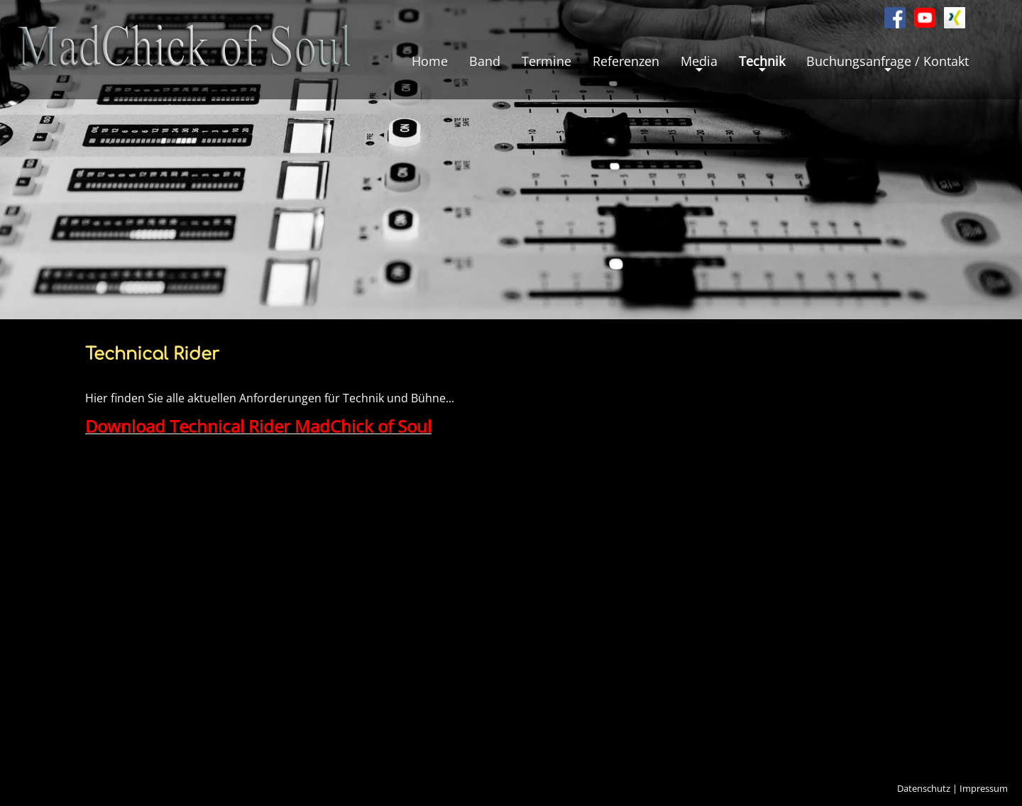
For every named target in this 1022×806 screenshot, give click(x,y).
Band (484, 61)
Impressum (984, 788)
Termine (546, 61)
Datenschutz (923, 788)
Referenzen (626, 61)
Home (430, 61)
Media (699, 61)
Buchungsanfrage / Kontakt (887, 61)
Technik (762, 61)
